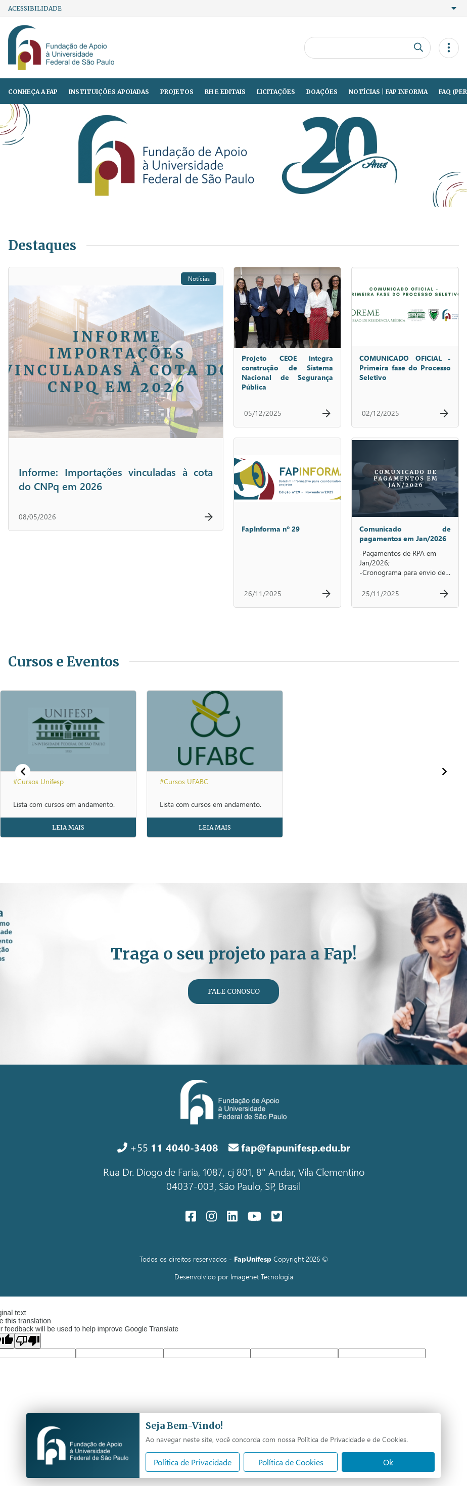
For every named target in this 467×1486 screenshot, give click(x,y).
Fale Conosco (234, 991)
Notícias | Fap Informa (388, 91)
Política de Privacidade (192, 1462)
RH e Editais (225, 91)
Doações (322, 91)
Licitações (276, 91)
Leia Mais (68, 827)
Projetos (177, 91)
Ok (388, 1462)
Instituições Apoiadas (109, 91)
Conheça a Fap (33, 91)
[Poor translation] (28, 1341)
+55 (167, 1147)
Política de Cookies (290, 1462)
